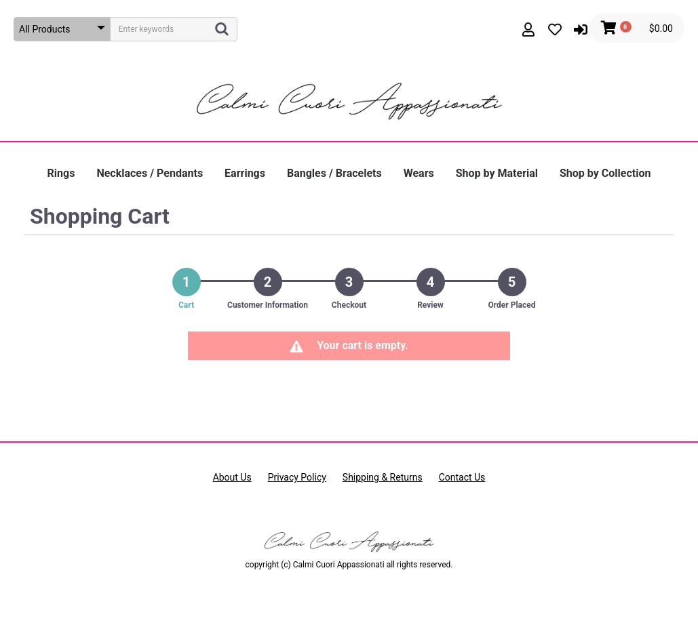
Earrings (245, 173)
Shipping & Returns (383, 477)
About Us (232, 477)
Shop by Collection (605, 173)
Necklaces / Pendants (149, 173)
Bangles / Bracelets (334, 173)
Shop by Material (497, 173)
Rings (61, 173)
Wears (419, 173)
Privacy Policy (297, 477)
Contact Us (462, 477)
